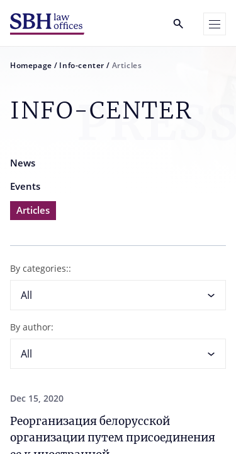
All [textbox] (26, 295)
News (22, 162)
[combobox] (118, 295)
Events (25, 186)
